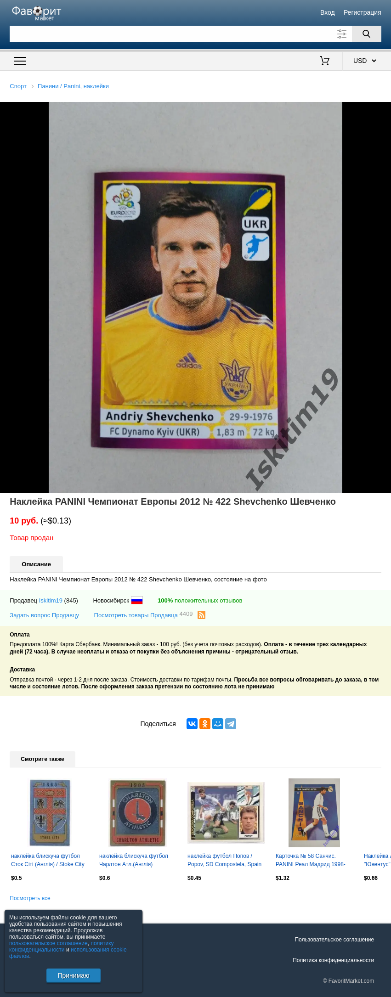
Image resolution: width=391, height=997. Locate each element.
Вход (327, 12)
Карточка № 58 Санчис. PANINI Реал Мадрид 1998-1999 (311, 861)
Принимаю (73, 975)
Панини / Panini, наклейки (73, 86)
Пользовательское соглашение (334, 939)
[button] (382, 110)
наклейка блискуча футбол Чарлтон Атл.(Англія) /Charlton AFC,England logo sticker (133, 861)
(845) (71, 600)
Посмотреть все (30, 898)
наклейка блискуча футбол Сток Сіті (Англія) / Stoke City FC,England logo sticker (48, 861)
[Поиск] (366, 34)
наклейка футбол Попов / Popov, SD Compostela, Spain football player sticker (224, 861)
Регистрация (362, 12)
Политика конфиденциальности (333, 960)
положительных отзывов (200, 600)
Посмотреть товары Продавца (143, 615)
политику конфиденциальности (61, 946)
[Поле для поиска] (195, 34)
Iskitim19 (50, 600)
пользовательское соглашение (48, 943)
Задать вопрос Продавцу (44, 615)
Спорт (18, 86)
